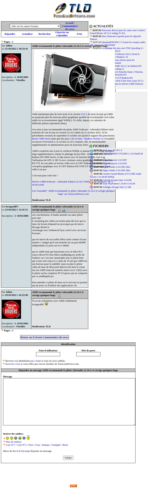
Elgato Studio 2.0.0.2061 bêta (116, 167)
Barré (65, 444)
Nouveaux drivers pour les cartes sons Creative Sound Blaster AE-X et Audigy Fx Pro (117, 32)
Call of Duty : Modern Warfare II (86, 138)
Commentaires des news (70, 28)
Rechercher (44, 33)
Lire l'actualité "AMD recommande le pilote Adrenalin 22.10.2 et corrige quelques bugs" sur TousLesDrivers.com (73, 192)
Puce (31, 444)
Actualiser (27, 33)
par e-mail (35, 360)
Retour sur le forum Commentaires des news (44, 337)
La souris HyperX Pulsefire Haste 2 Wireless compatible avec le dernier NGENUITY (116, 73)
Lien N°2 (21, 444)
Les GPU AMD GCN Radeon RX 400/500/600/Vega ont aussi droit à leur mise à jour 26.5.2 (116, 79)
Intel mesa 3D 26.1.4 (112, 150)
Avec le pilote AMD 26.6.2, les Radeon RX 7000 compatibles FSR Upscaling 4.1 (115, 67)
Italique (46, 444)
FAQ (79, 33)
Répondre (10, 33)
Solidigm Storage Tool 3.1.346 (117, 187)
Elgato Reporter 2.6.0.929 (115, 160)
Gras (37, 444)
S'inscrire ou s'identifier (62, 34)
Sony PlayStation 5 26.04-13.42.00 (119, 183)
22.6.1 (84, 114)
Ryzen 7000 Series (41, 138)
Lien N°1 (10, 444)
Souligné (56, 444)
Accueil (69, 22)
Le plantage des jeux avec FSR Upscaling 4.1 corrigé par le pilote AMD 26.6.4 (117, 49)
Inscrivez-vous (12, 363)
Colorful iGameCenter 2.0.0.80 (117, 180)
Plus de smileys (14, 441)
